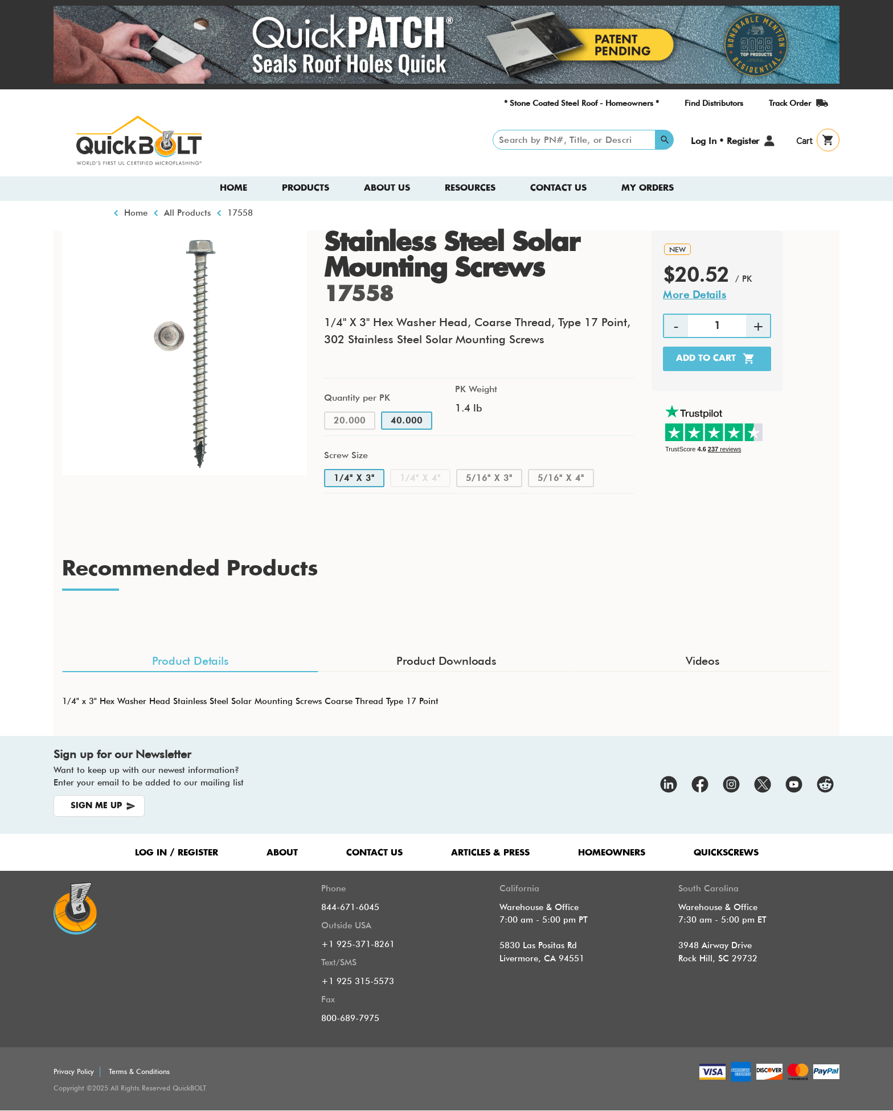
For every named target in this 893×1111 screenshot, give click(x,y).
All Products (187, 213)
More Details (694, 295)
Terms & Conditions (139, 1071)
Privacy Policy (74, 1071)
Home (233, 188)
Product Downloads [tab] (446, 661)
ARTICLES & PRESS (490, 853)
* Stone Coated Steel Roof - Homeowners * (581, 103)
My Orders (647, 188)
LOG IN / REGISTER (176, 853)
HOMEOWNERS (611, 853)
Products (305, 188)
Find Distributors (714, 103)
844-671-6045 (350, 907)
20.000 (350, 420)
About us (387, 188)
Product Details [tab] (190, 661)
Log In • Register (725, 140)
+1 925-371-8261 (358, 944)
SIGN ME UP (96, 806)
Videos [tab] (703, 661)
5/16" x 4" (561, 478)
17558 (240, 213)
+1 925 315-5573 (357, 981)
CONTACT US (374, 853)
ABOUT (282, 853)
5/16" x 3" (489, 478)
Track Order (790, 103)
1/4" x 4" (420, 478)
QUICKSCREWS (726, 853)
